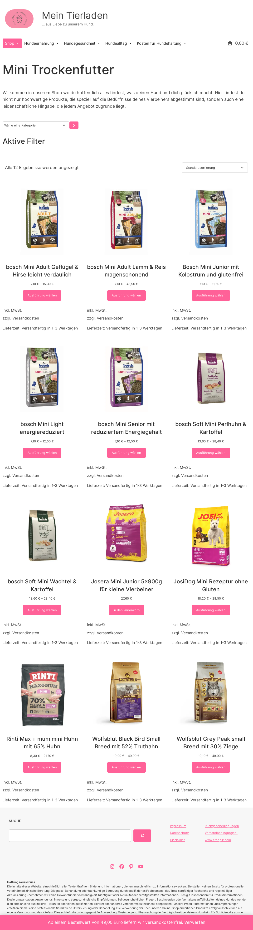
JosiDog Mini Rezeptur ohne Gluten (211, 585)
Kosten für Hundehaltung (162, 43)
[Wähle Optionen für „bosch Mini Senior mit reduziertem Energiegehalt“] (126, 453)
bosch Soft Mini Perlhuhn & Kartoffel (210, 428)
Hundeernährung (41, 43)
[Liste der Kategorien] (36, 125)
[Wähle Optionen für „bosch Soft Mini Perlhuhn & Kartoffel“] (211, 453)
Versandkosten (25, 318)
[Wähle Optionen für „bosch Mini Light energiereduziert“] (42, 453)
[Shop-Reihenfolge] (215, 168)
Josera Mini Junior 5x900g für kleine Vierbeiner (126, 585)
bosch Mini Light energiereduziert (42, 428)
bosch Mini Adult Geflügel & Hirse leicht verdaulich (42, 270)
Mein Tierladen (75, 15)
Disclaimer (177, 840)
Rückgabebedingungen (222, 826)
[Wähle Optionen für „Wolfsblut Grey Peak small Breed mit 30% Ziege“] (211, 767)
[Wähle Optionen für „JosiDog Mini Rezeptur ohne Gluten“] (211, 610)
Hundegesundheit (82, 43)
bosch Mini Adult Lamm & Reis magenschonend (126, 270)
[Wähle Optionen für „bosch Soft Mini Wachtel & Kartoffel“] (42, 610)
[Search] (142, 836)
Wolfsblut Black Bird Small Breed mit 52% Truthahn (126, 742)
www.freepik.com (218, 840)
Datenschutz (179, 833)
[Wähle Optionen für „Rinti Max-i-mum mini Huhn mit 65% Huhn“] (42, 767)
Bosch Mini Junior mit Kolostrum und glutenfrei (210, 270)
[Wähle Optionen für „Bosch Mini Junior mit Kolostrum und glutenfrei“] (211, 296)
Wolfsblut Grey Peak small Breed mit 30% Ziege (211, 742)
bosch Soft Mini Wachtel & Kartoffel (42, 585)
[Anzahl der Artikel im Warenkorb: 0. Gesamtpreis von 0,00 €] (237, 43)
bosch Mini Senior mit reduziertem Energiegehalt (126, 428)
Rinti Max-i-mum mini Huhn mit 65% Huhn (42, 742)
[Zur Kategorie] (73, 125)
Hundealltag (118, 43)
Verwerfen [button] (194, 922)
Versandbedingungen (221, 833)
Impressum (178, 826)
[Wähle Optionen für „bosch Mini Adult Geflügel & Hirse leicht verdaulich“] (42, 296)
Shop (12, 43)
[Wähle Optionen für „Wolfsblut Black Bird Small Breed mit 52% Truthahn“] (126, 767)
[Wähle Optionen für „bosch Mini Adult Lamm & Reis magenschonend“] (126, 296)
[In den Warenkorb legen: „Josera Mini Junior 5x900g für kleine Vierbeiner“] (126, 610)
